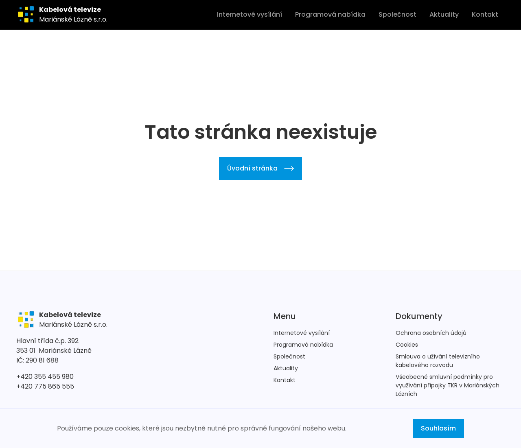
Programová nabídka (330, 14)
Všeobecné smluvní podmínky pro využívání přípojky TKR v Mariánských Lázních (447, 385)
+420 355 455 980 (45, 376)
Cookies (407, 345)
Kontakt (485, 14)
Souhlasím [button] (438, 428)
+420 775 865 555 (45, 386)
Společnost (397, 14)
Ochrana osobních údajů (431, 333)
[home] (61, 14)
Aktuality (444, 14)
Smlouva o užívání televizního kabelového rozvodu (438, 360)
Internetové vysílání (249, 14)
